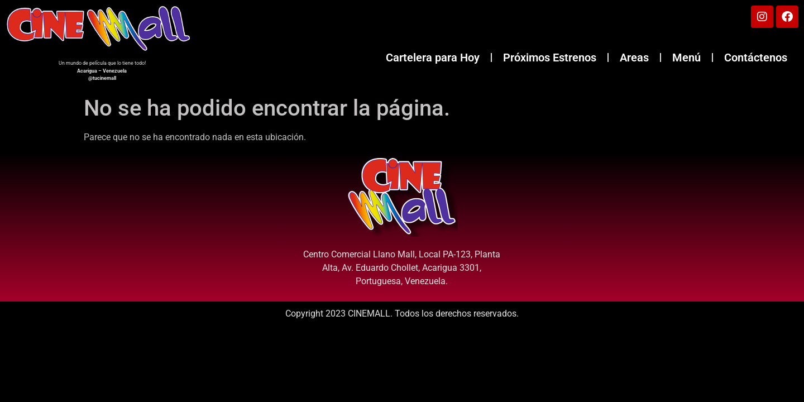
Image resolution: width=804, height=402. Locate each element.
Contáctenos (755, 57)
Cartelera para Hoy (433, 57)
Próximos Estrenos (549, 57)
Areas (634, 57)
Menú (686, 57)
